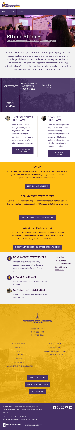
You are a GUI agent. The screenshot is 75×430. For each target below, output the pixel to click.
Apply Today (10, 86)
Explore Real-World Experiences (37, 218)
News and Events (19, 344)
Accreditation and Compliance (20, 366)
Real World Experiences (29, 257)
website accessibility (28, 409)
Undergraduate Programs (22, 150)
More (21, 12)
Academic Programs (48, 41)
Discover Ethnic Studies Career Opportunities (37, 247)
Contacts (20, 355)
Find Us (19, 351)
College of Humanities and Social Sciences (23, 41)
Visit (3, 12)
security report (14, 409)
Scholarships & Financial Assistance (29, 86)
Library (19, 358)
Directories (19, 347)
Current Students (55, 347)
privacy (5, 409)
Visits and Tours (37, 378)
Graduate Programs (58, 153)
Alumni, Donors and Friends (55, 351)
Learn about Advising (37, 186)
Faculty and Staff (25, 276)
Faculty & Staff (47, 86)
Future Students (55, 344)
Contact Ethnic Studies (10, 103)
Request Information (37, 385)
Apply (12, 12)
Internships (59, 257)
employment (19, 362)
